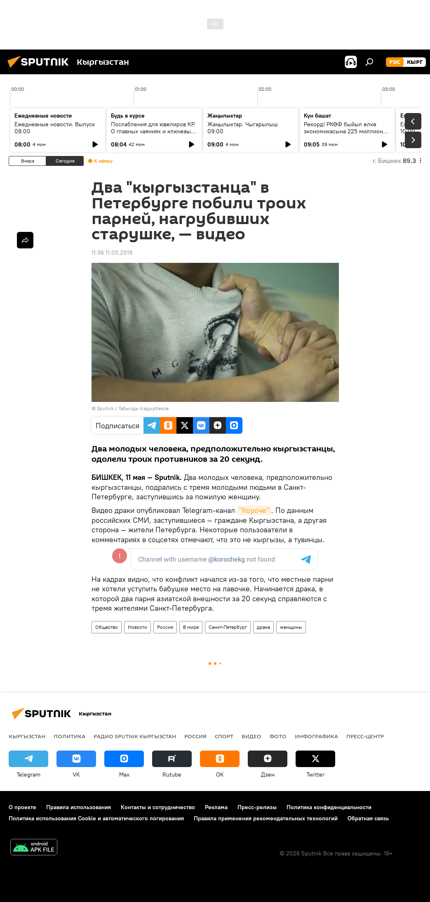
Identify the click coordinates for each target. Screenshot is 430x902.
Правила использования (78, 807)
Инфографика (316, 736)
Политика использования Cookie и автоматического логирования (96, 818)
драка (263, 627)
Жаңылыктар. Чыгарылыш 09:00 (242, 127)
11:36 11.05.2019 (112, 252)
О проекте (22, 807)
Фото (278, 736)
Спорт (224, 736)
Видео (251, 736)
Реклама (216, 807)
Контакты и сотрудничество (158, 807)
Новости (137, 627)
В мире (191, 627)
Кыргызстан (27, 736)
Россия (165, 627)
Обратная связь (368, 818)
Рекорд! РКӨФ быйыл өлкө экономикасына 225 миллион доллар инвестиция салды (343, 131)
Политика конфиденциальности (329, 807)
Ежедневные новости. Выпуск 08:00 (54, 127)
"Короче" (254, 510)
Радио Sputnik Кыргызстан (135, 736)
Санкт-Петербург (228, 627)
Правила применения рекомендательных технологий (266, 818)
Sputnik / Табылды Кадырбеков (133, 408)
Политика (69, 736)
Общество (106, 627)
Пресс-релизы (257, 807)
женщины (291, 627)
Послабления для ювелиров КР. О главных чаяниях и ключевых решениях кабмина (153, 131)
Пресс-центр (365, 736)
